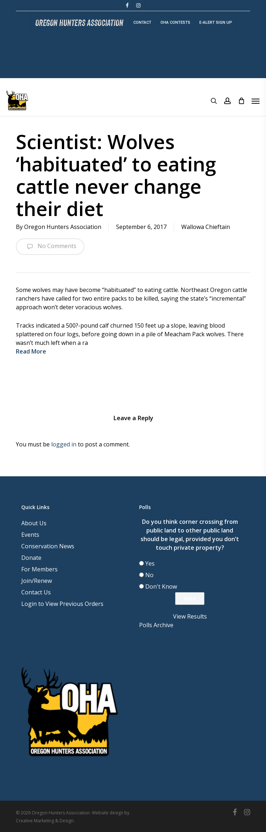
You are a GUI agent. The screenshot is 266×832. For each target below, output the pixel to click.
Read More (31, 351)
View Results (190, 616)
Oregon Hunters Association (62, 227)
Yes (150, 563)
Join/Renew (36, 581)
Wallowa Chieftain (205, 227)
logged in (63, 444)
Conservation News (47, 546)
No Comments (50, 246)
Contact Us (36, 592)
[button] (256, 100)
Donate (31, 558)
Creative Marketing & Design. (45, 821)
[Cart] (241, 101)
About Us (33, 523)
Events (30, 535)
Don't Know (161, 586)
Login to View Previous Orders (62, 604)
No (149, 575)
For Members (39, 569)
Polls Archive (156, 625)
